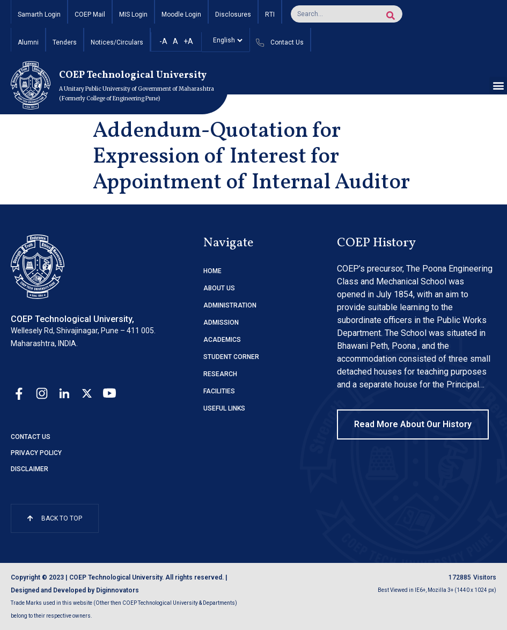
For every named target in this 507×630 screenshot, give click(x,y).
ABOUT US (219, 288)
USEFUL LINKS (224, 408)
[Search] (390, 15)
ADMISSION (221, 322)
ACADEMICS (222, 339)
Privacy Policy (36, 453)
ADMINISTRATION (229, 305)
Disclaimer (29, 469)
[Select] (225, 40)
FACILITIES (219, 391)
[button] (498, 85)
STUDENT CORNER (231, 357)
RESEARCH (220, 374)
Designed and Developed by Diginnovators (75, 590)
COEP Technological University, (72, 319)
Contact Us (30, 437)
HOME (212, 271)
